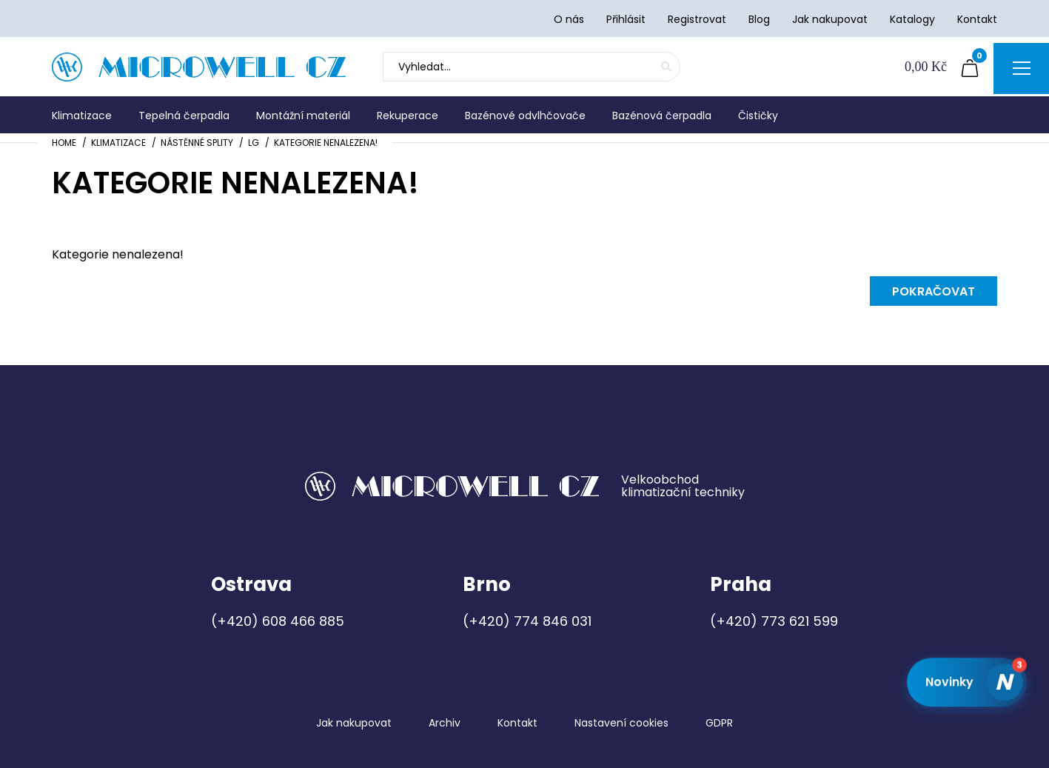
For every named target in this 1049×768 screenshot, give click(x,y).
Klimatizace (118, 142)
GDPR (719, 722)
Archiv (444, 722)
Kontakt (517, 722)
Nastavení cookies (621, 722)
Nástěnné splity (197, 142)
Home (64, 142)
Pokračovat (933, 291)
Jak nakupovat (354, 722)
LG (253, 142)
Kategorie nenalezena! (326, 142)
